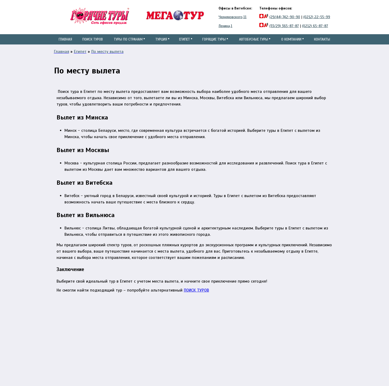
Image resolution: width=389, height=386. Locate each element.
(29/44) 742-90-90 (284, 17)
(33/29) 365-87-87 (284, 26)
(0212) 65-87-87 (315, 26)
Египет (184, 44)
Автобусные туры (254, 44)
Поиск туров (92, 44)
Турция (161, 44)
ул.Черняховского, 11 (180, 325)
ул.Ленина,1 (171, 331)
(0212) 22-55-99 (316, 17)
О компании (291, 44)
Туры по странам (128, 44)
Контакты (321, 39)
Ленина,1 (225, 26)
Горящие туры (214, 44)
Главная (65, 39)
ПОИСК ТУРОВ (196, 300)
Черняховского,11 (232, 17)
